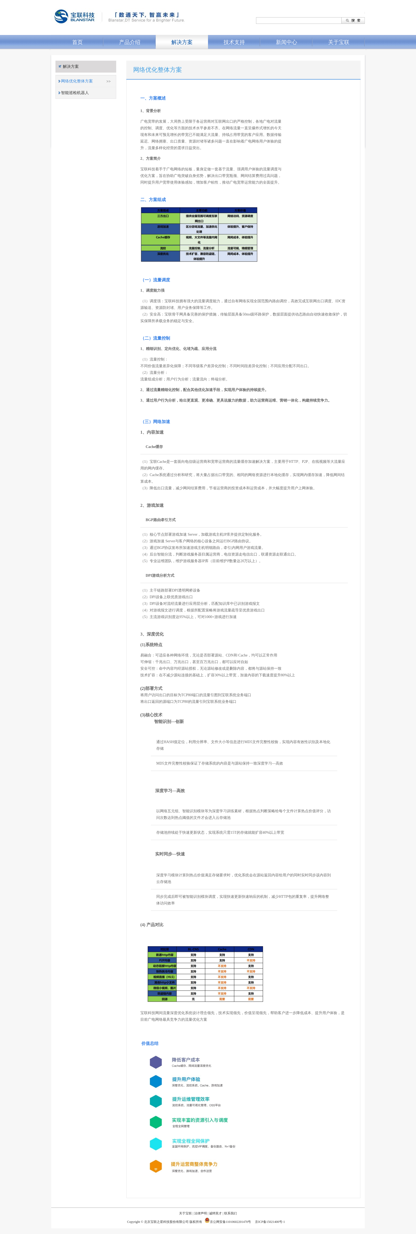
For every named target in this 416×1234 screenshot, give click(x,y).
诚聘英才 (215, 1213)
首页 (77, 42)
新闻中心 (286, 42)
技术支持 (234, 42)
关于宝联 (338, 42)
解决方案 (182, 42)
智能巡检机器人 (75, 93)
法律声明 (200, 1213)
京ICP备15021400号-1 (271, 1222)
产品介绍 (129, 42)
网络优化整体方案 (77, 81)
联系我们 (230, 1213)
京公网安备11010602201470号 (230, 1222)
